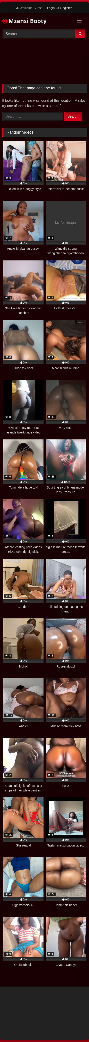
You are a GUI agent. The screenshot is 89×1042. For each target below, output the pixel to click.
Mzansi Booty (24, 21)
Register (66, 8)
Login (50, 8)
